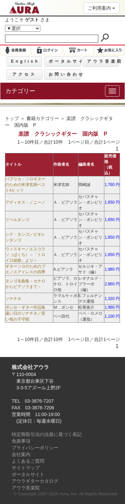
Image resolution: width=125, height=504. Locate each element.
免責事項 (21, 441)
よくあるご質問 (28, 461)
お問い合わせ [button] (64, 74)
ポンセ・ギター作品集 (25, 307)
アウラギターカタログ (35, 481)
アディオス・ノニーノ (25, 202)
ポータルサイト (28, 474)
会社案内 (21, 454)
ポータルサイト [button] (64, 61)
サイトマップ (26, 467)
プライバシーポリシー (35, 447)
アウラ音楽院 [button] (103, 61)
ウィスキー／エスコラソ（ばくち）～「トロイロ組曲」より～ (25, 255)
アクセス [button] (24, 74)
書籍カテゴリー (42, 118)
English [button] (25, 61)
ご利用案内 (101, 8)
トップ (12, 118)
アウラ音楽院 (26, 487)
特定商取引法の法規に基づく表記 (47, 434)
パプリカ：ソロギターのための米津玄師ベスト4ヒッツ (25, 185)
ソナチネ (13, 298)
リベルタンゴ (17, 219)
